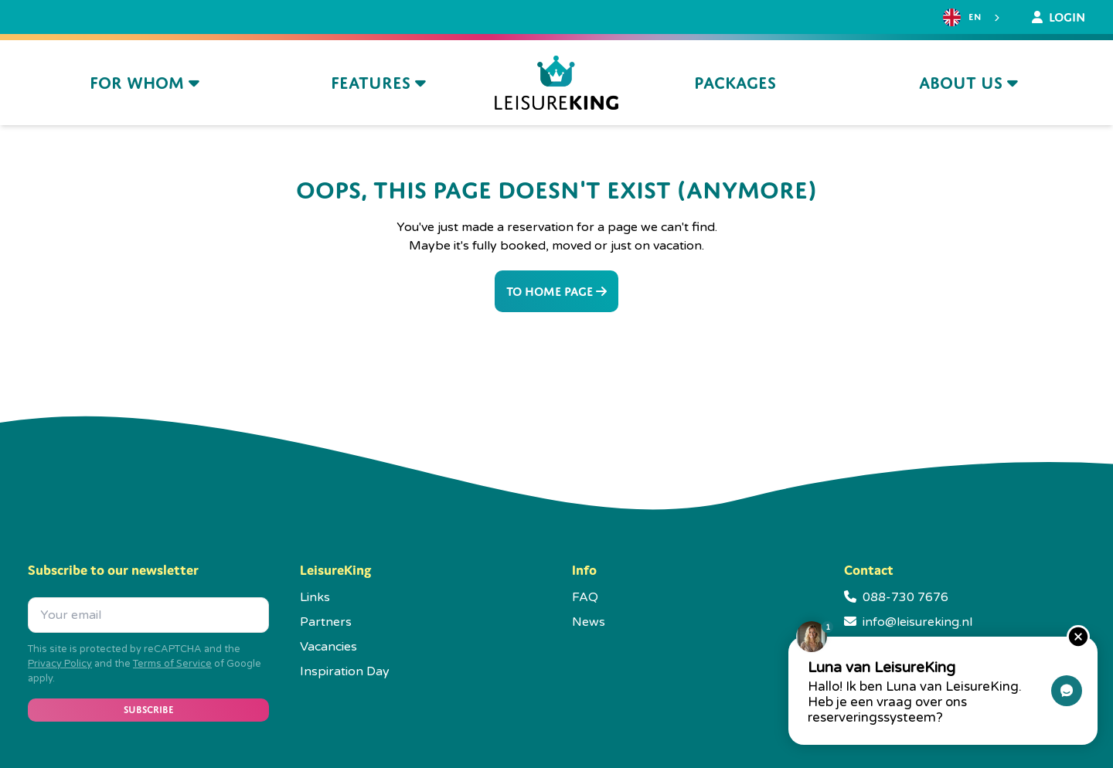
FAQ (585, 597)
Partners (326, 622)
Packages (735, 83)
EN (962, 17)
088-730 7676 (905, 597)
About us (968, 83)
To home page (556, 291)
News (588, 622)
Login (1058, 17)
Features (378, 83)
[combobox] (973, 18)
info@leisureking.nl (917, 622)
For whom (144, 83)
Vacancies (328, 646)
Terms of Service (172, 664)
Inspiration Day (345, 671)
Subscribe (149, 709)
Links (315, 597)
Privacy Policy (60, 664)
